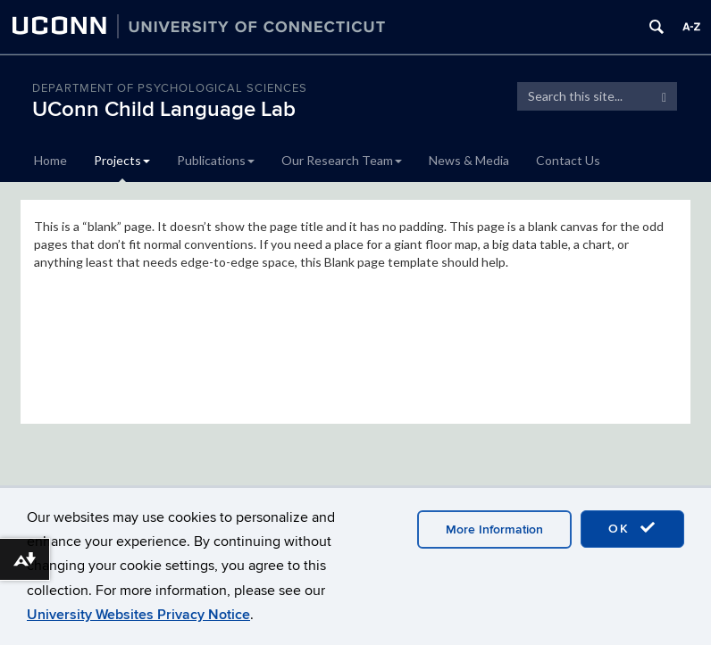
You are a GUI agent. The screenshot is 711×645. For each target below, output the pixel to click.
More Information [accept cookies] (494, 529)
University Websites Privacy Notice (138, 615)
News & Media (469, 160)
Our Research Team (341, 160)
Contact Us (568, 160)
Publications (216, 160)
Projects (122, 160)
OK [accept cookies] (632, 528)
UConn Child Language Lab (164, 109)
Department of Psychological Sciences (169, 88)
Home (50, 160)
